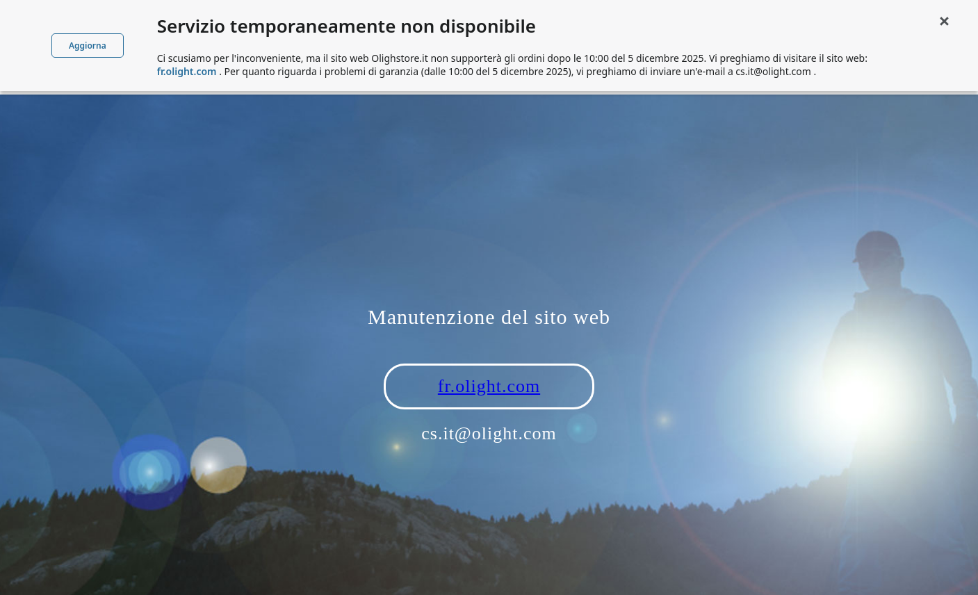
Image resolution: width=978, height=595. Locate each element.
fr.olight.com (489, 386)
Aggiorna (87, 45)
